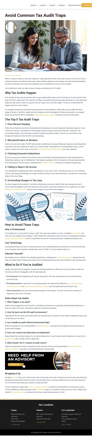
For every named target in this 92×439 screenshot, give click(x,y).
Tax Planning (16, 77)
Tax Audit (8, 77)
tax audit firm (76, 235)
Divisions (52, 5)
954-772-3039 (66, 426)
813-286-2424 (15, 426)
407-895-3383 (40, 424)
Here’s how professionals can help (50, 151)
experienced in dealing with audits (37, 288)
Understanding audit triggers (44, 116)
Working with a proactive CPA (15, 191)
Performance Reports (74, 5)
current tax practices (64, 259)
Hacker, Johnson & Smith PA (15, 240)
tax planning (40, 391)
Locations (43, 5)
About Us (33, 5)
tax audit (15, 379)
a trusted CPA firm (48, 164)
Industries (61, 5)
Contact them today (18, 394)
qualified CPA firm (43, 328)
